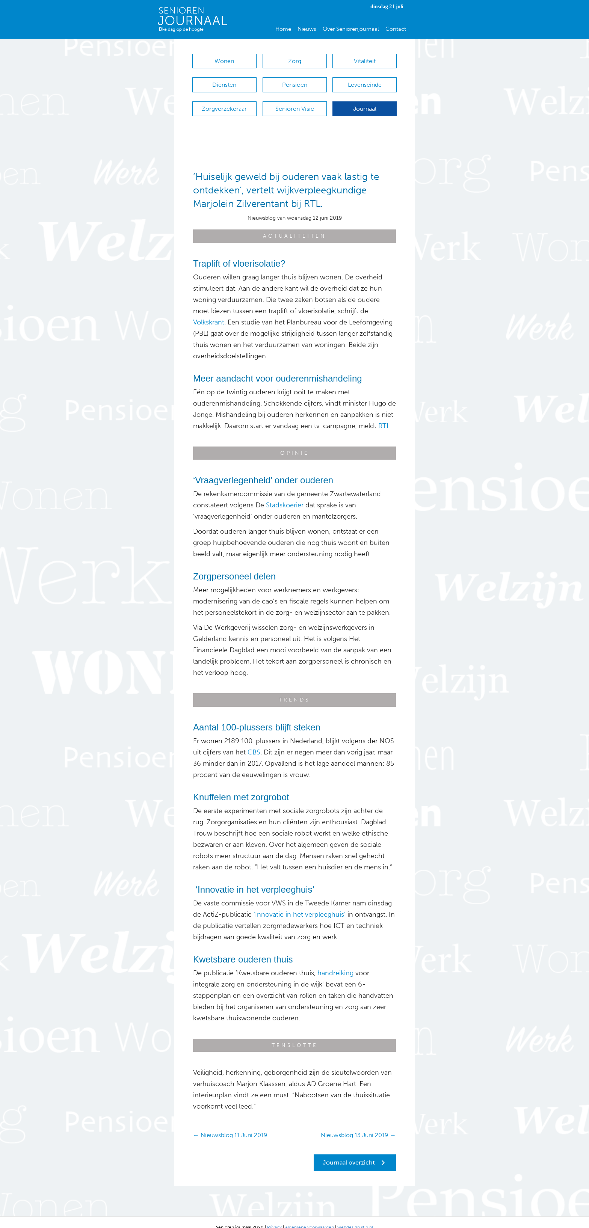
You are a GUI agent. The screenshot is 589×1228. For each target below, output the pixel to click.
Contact (395, 29)
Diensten (224, 81)
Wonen (224, 61)
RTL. (384, 415)
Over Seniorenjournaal (351, 29)
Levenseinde (365, 81)
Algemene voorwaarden (309, 1217)
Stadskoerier (285, 494)
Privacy (274, 1217)
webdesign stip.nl (355, 1217)
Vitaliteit (365, 61)
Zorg (294, 61)
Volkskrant (208, 312)
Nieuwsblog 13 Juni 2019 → (358, 1124)
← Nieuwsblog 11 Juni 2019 (230, 1124)
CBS (254, 742)
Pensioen (294, 81)
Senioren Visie (294, 101)
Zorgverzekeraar (224, 101)
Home (283, 29)
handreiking (335, 962)
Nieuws (307, 29)
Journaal (364, 101)
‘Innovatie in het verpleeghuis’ (300, 904)
